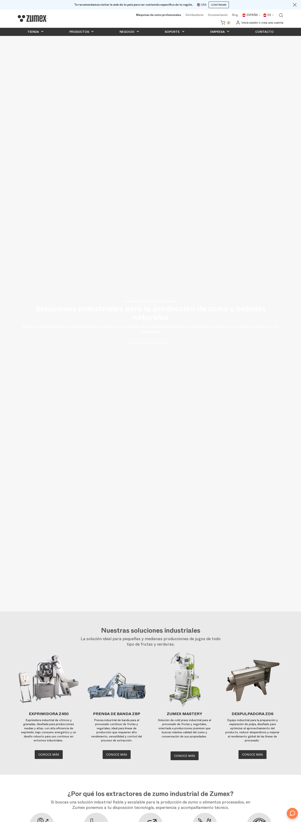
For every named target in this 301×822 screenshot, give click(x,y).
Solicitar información (151, 343)
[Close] (295, 5)
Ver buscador (281, 15)
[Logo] (32, 18)
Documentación (218, 15)
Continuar (218, 5)
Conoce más (48, 754)
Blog (235, 15)
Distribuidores (194, 15)
